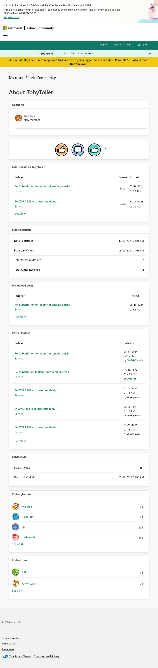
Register (104, 44)
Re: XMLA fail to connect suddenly (35, 201)
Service (19, 191)
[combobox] (111, 53)
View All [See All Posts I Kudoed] (20, 441)
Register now (11, 17)
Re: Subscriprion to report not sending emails (42, 186)
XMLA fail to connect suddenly (36, 408)
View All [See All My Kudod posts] (20, 317)
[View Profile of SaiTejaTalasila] (135, 360)
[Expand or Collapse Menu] (5, 37)
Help (128, 44)
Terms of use (8, 643)
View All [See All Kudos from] (18, 591)
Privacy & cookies (11, 637)
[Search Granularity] (53, 53)
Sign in (117, 44)
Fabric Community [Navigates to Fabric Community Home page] (40, 28)
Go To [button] (140, 44)
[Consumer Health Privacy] (46, 656)
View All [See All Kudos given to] (18, 544)
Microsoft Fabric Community (32, 77)
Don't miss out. (79, 64)
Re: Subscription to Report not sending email (42, 372)
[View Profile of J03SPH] (131, 378)
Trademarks (8, 649)
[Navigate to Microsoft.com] (12, 28)
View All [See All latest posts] (20, 214)
